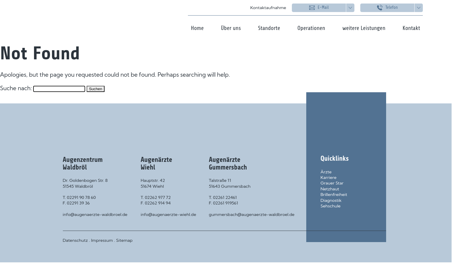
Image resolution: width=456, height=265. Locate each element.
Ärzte (326, 172)
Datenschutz (75, 240)
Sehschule (331, 206)
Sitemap (124, 240)
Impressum (102, 240)
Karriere (328, 177)
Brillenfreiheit (334, 194)
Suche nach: (16, 88)
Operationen (311, 28)
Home (197, 28)
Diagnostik (331, 200)
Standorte (269, 28)
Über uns (231, 28)
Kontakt (411, 28)
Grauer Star (332, 183)
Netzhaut (330, 189)
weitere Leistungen (364, 28)
